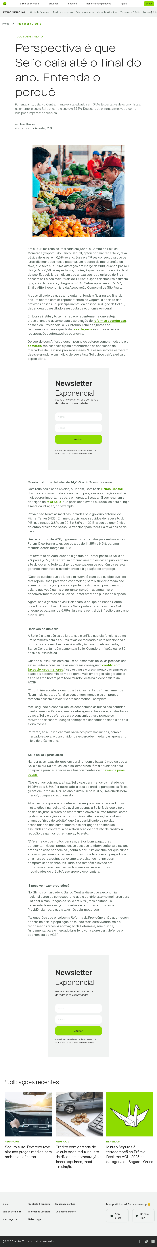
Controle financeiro (40, 12)
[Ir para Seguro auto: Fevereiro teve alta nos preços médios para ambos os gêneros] (28, 1151)
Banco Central (112, 488)
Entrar (149, 4)
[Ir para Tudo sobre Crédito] (29, 23)
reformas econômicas (110, 320)
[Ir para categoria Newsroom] (28, 1141)
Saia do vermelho (11, 1212)
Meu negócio (9, 1219)
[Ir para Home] (6, 23)
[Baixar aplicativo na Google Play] (143, 1215)
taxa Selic (53, 501)
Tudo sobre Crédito (130, 12)
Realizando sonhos (63, 12)
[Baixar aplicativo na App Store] (117, 1215)
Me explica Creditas (107, 12)
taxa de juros (82, 329)
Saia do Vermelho (85, 12)
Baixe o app (34, 1219)
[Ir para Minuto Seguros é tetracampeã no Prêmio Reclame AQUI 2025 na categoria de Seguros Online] (129, 1154)
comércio (35, 345)
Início (5, 1204)
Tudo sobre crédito (65, 1212)
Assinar (78, 439)
